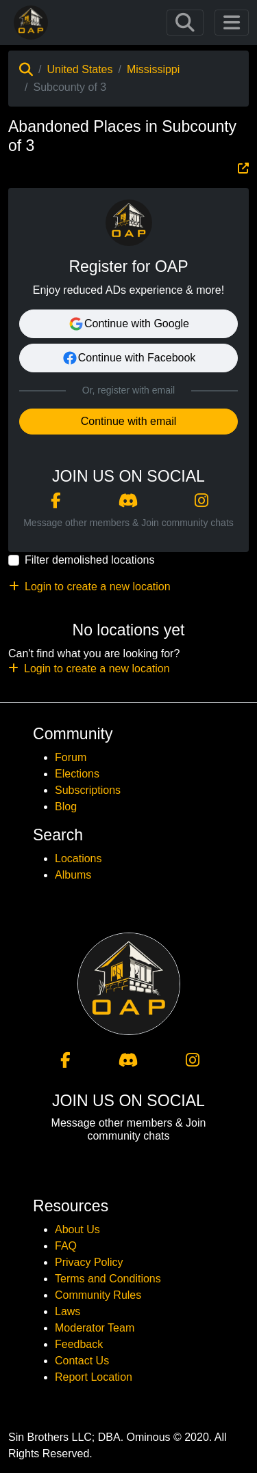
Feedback (79, 1344)
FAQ (66, 1246)
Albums (73, 875)
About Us (77, 1229)
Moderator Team (94, 1328)
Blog (66, 806)
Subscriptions (88, 790)
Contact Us (82, 1360)
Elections (77, 774)
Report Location (93, 1377)
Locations (78, 858)
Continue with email (129, 421)
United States (79, 69)
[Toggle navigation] (185, 23)
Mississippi (153, 69)
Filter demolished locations (89, 560)
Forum (70, 757)
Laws (67, 1311)
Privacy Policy (89, 1262)
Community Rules (98, 1295)
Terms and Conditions (108, 1278)
